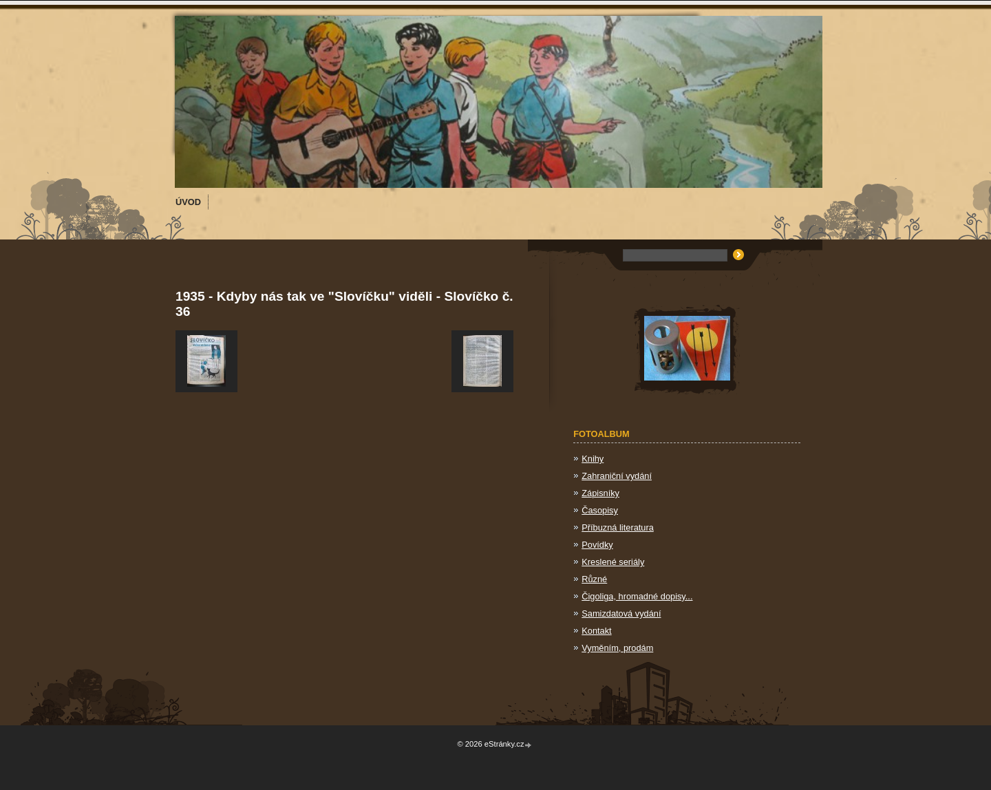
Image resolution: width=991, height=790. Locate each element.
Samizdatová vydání (621, 613)
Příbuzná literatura (618, 527)
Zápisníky (600, 493)
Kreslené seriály (613, 562)
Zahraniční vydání (617, 476)
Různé (594, 579)
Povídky (597, 545)
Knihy (593, 458)
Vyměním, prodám (617, 648)
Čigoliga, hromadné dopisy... (637, 596)
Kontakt (596, 631)
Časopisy (600, 510)
